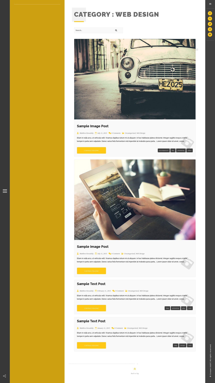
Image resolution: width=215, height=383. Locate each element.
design (182, 345)
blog (167, 308)
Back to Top (135, 373)
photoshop (180, 150)
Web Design (140, 133)
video (189, 150)
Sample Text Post (91, 284)
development (163, 150)
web (189, 308)
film (173, 150)
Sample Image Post (92, 126)
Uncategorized (130, 133)
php (183, 308)
